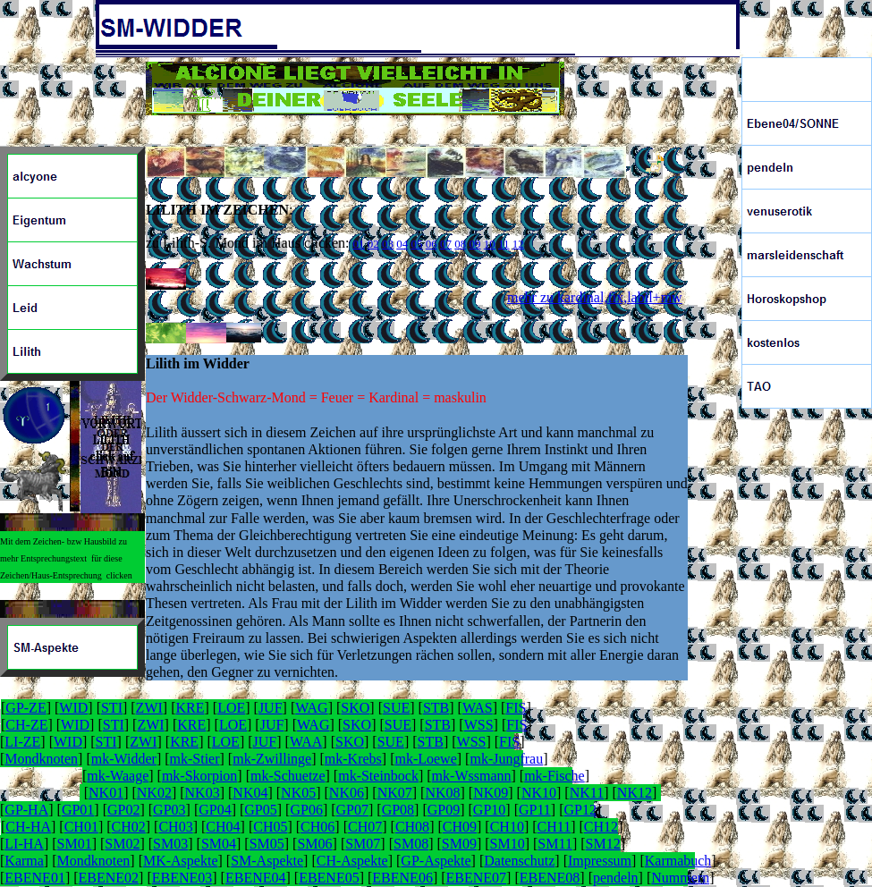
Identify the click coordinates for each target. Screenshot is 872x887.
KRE (189, 707)
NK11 (587, 792)
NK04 (250, 792)
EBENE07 (476, 877)
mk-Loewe (425, 758)
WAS (477, 707)
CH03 (175, 826)
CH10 (507, 826)
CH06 (317, 826)
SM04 (218, 843)
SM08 (411, 843)
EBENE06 (402, 877)
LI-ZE (22, 741)
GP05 (260, 809)
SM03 (170, 843)
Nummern (680, 877)
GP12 (579, 809)
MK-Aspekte (180, 860)
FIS (515, 707)
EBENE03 (182, 877)
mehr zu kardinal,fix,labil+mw (594, 297)
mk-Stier (195, 758)
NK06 (346, 792)
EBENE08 (550, 877)
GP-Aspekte (435, 860)
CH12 (601, 826)
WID (73, 707)
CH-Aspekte (352, 860)
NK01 (106, 792)
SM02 (122, 843)
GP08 (398, 809)
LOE (231, 707)
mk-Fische (554, 775)
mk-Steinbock (378, 775)
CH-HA (28, 826)
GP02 (123, 809)
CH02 (129, 826)
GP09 (444, 809)
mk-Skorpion (199, 775)
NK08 (442, 792)
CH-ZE (26, 724)
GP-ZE (25, 707)
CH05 (270, 826)
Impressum (599, 860)
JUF (270, 707)
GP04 (215, 809)
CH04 (223, 826)
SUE (396, 707)
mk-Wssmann (472, 775)
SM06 (314, 843)
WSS (479, 724)
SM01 (74, 843)
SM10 (507, 843)
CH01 (81, 826)
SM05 (267, 843)
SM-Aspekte (267, 860)
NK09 (490, 792)
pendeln (616, 877)
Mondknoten (41, 758)
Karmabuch (678, 860)
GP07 (352, 809)
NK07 (394, 792)
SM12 (603, 843)
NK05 (298, 792)
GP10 (489, 809)
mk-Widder (124, 758)
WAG (311, 707)
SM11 (555, 843)
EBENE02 (109, 877)
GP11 (535, 809)
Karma (24, 860)
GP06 (306, 809)
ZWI (149, 707)
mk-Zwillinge (272, 758)
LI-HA (24, 843)
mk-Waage (117, 775)
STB (436, 707)
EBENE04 (255, 877)
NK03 (202, 792)
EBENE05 (329, 877)
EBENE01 (34, 877)
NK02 (154, 792)
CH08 (412, 826)
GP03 (169, 809)
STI (112, 707)
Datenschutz (519, 860)
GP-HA (26, 809)
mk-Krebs (353, 758)
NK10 (538, 792)
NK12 (634, 792)
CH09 (460, 826)
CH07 (365, 826)
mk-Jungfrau (506, 758)
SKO (355, 707)
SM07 (362, 843)
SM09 (459, 843)
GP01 (78, 809)
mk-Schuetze (288, 775)
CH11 (554, 826)
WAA (306, 741)
